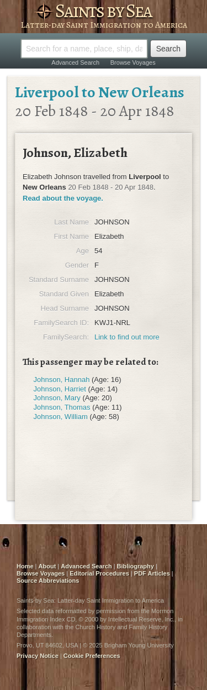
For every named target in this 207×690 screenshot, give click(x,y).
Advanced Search (75, 62)
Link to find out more (127, 337)
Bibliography (135, 566)
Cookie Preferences (91, 655)
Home (25, 566)
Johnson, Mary (57, 398)
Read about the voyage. (63, 198)
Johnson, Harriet (60, 389)
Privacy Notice (38, 655)
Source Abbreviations (48, 580)
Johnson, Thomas (62, 407)
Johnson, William (61, 416)
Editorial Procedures (99, 573)
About (47, 566)
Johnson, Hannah (62, 379)
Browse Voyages (133, 62)
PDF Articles (152, 573)
